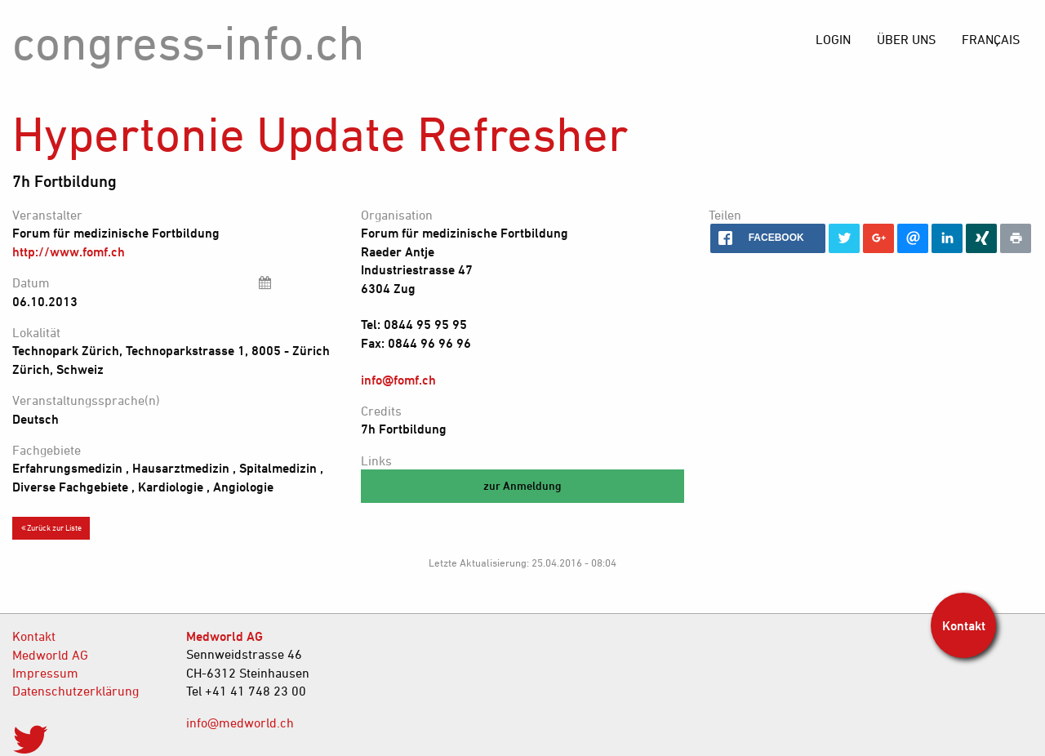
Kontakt (34, 636)
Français (991, 39)
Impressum (45, 672)
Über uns (906, 39)
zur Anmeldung (522, 485)
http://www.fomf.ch (68, 251)
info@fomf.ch (398, 379)
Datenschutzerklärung (75, 690)
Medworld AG (50, 654)
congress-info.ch (188, 42)
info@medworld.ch (240, 722)
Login (833, 39)
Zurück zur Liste (51, 527)
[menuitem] (991, 39)
